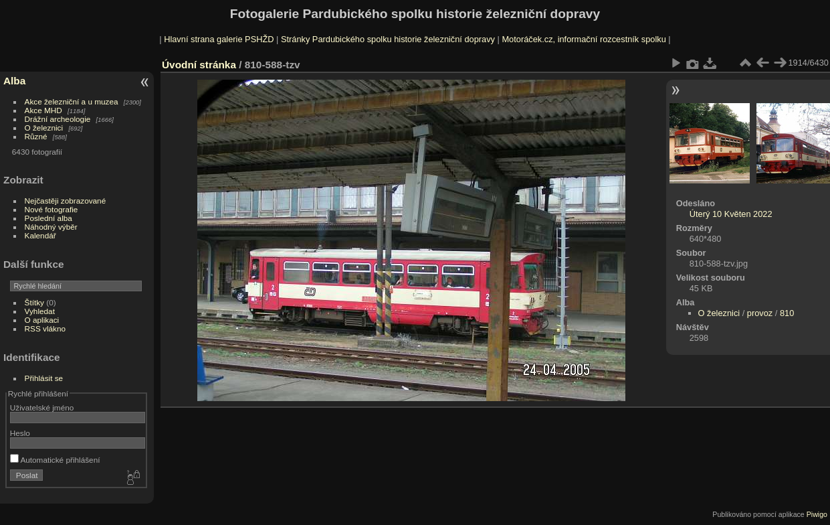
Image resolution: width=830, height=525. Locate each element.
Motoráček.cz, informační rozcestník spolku (583, 39)
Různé (36, 136)
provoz (759, 313)
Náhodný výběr (51, 226)
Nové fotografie (51, 209)
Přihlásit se (44, 378)
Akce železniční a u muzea (71, 101)
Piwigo (817, 514)
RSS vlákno (45, 328)
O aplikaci (42, 319)
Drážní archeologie (58, 119)
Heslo (20, 433)
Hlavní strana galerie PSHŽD (219, 39)
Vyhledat (40, 311)
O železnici (44, 127)
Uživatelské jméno (42, 407)
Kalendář (40, 235)
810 (787, 313)
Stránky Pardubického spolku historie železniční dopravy (388, 39)
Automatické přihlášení (55, 459)
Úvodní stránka (199, 64)
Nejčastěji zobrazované (65, 200)
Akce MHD (43, 110)
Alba (14, 80)
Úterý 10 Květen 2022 (731, 214)
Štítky (34, 302)
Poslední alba (48, 218)
